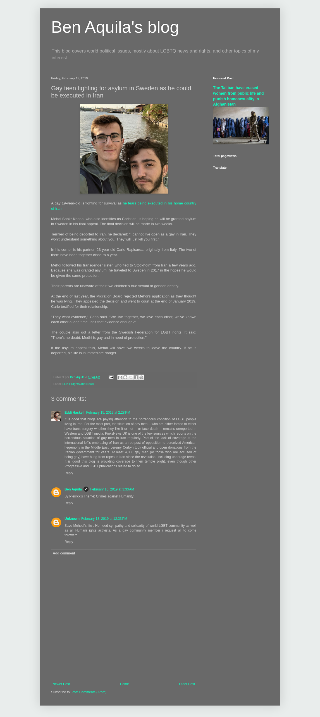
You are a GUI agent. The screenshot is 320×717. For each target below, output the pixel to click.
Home (124, 684)
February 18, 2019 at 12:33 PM (104, 519)
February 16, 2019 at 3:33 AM (112, 489)
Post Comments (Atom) (88, 692)
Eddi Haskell (74, 413)
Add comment (64, 553)
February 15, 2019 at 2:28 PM (108, 413)
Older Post (187, 684)
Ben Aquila (73, 489)
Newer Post (61, 684)
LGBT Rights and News (78, 383)
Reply (69, 473)
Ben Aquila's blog (115, 27)
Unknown (72, 519)
